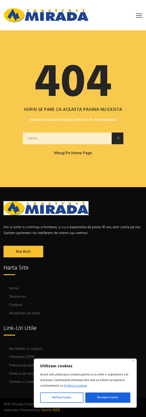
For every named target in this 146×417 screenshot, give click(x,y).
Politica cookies (75, 386)
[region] (85, 383)
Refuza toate (61, 397)
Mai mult (23, 252)
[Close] (133, 361)
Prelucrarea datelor (24, 365)
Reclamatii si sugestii (26, 349)
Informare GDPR (21, 357)
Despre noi (17, 297)
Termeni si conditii (23, 382)
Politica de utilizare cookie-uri (33, 374)
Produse (15, 305)
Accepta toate (107, 397)
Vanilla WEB (50, 410)
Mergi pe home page (73, 153)
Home (13, 288)
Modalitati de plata (24, 313)
